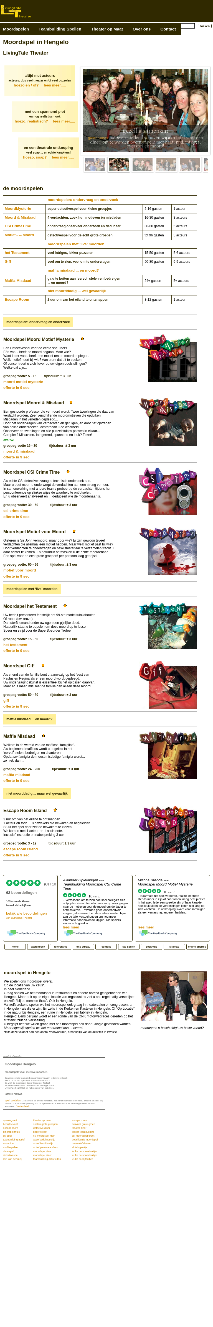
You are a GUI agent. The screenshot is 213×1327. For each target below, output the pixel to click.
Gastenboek (23, 1106)
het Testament (17, 253)
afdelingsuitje (79, 1147)
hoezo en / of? (40, 85)
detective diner (41, 1128)
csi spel (7, 1135)
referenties (60, 946)
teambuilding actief (14, 1139)
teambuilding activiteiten (47, 1159)
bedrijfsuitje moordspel (85, 1139)
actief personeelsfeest (46, 1147)
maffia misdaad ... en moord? (73, 270)
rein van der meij (12, 1159)
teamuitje (8, 1143)
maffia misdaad (16, 775)
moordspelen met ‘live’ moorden (76, 244)
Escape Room (17, 299)
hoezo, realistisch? (45, 121)
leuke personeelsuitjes (84, 1151)
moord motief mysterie (23, 382)
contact (106, 946)
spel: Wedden (13, 1100)
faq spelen (128, 946)
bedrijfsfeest (40, 1131)
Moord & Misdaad (20, 217)
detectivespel (10, 1155)
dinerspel (8, 1151)
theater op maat (42, 1120)
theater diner (79, 1128)
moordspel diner (42, 1151)
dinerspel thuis (11, 1131)
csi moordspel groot (83, 1135)
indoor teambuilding (83, 1131)
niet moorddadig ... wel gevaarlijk (77, 291)
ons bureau (83, 946)
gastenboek (98, 138)
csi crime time (15, 511)
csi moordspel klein (44, 1135)
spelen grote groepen (45, 1124)
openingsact (10, 1120)
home (15, 946)
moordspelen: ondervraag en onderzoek (83, 200)
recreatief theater (82, 1143)
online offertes (197, 946)
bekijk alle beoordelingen (26, 915)
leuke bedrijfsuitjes (82, 1159)
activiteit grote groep (83, 1124)
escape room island (20, 849)
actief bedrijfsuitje (43, 1143)
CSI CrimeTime (18, 226)
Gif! (8, 261)
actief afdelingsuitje (44, 1139)
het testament (15, 645)
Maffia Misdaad (18, 281)
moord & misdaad (19, 451)
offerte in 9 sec (16, 388)
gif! (6, 700)
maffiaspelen (10, 1147)
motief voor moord (19, 570)
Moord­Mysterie (18, 208)
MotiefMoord (19, 235)
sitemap (174, 946)
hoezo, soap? (48, 157)
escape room (79, 1120)
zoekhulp (151, 946)
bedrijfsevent (10, 1124)
